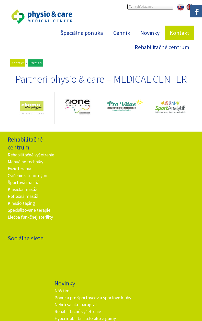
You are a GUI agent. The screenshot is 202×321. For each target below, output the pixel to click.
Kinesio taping (21, 210)
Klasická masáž (22, 196)
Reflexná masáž (23, 203)
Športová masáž (23, 189)
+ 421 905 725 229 (74, 244)
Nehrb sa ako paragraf (76, 167)
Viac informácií (151, 300)
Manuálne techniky (25, 169)
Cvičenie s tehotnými (27, 182)
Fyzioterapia (19, 175)
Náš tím (62, 147)
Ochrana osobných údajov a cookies (153, 304)
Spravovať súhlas (101, 309)
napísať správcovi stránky (107, 304)
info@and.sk (78, 251)
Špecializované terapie (29, 217)
